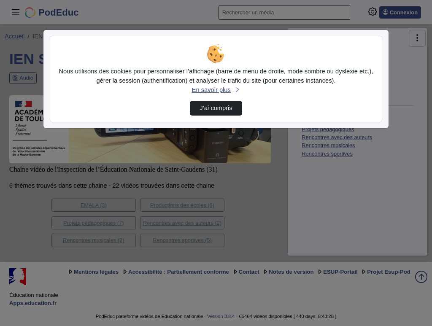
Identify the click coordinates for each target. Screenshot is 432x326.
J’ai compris (216, 108)
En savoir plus (216, 89)
